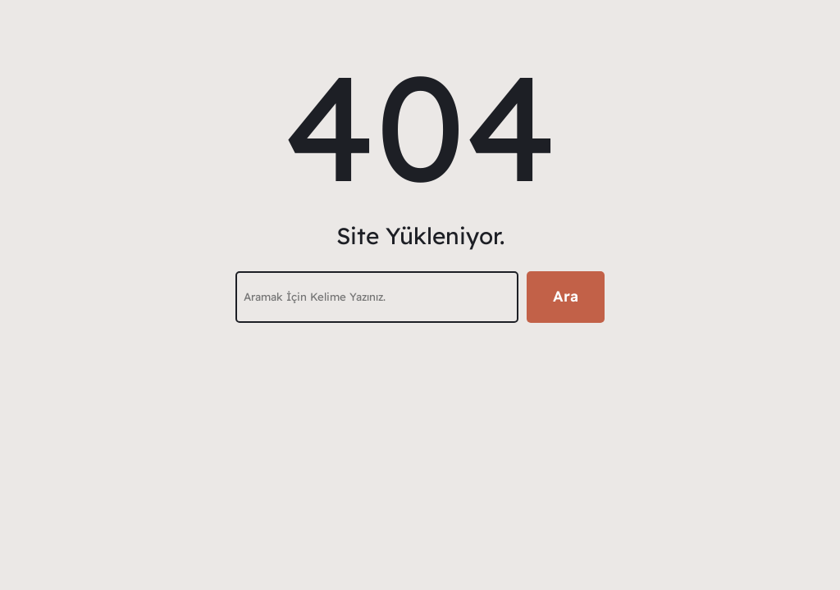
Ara (565, 296)
